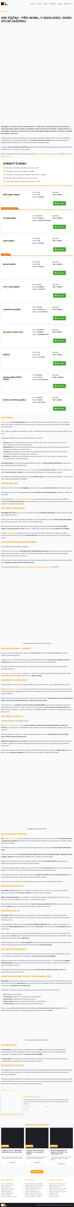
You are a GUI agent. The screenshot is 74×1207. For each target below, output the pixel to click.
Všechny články (37, 1171)
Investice (33, 3)
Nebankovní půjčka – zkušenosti (33, 1196)
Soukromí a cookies (54, 1194)
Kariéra (39, 3)
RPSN (57, 470)
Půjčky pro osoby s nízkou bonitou (57, 1191)
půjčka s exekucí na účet (12, 725)
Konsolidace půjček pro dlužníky (9, 1196)
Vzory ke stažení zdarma (7, 1183)
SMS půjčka (5, 422)
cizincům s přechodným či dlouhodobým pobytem (35, 567)
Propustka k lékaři (53, 1193)
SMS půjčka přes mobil (6, 1191)
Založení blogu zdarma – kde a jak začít (34, 1185)
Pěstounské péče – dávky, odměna (57, 1188)
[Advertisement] (37, 38)
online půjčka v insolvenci (13, 689)
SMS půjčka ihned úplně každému (47, 154)
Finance (46, 3)
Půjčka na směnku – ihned (31, 1190)
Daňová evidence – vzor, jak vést (57, 1185)
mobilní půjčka (11, 533)
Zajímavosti (67, 3)
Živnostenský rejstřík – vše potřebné (34, 1183)
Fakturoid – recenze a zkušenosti (33, 1188)
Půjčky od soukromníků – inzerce (33, 1193)
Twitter (27, 1107)
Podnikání (53, 3)
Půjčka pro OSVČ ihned (54, 1187)
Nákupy (59, 3)
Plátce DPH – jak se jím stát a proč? (57, 1183)
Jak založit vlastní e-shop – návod (33, 1187)
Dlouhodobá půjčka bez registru (33, 1191)
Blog (2, 11)
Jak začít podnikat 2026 (6, 1190)
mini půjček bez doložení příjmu (24, 499)
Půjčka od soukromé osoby (56, 1190)
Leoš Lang (70, 1205)
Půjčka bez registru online (7, 1185)
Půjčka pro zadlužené (6, 1194)
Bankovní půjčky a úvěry (7, 1193)
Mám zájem (59, 203)
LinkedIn (46, 1107)
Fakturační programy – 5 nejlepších (33, 1194)
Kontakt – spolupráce (54, 1196)
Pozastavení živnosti (6, 1187)
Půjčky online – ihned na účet (8, 1188)
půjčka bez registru (10, 838)
